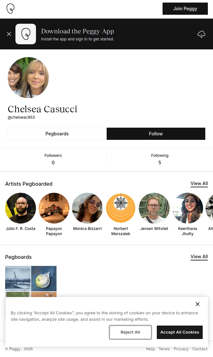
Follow (156, 133)
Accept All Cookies (179, 332)
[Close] (198, 304)
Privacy (181, 349)
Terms (164, 349)
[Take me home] (10, 9)
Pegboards (57, 133)
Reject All (130, 332)
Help (150, 349)
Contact (200, 349)
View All (199, 183)
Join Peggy (185, 8)
